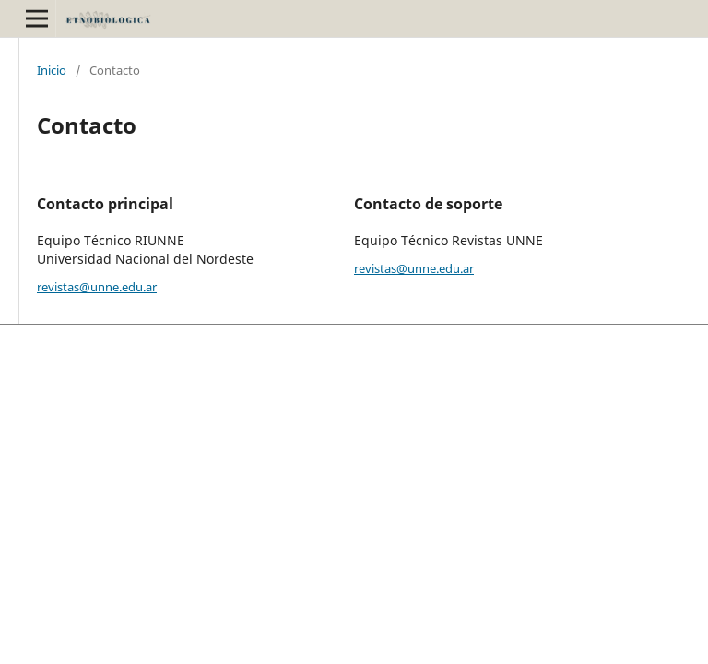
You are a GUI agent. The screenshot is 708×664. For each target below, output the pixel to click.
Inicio (51, 70)
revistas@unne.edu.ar (97, 287)
